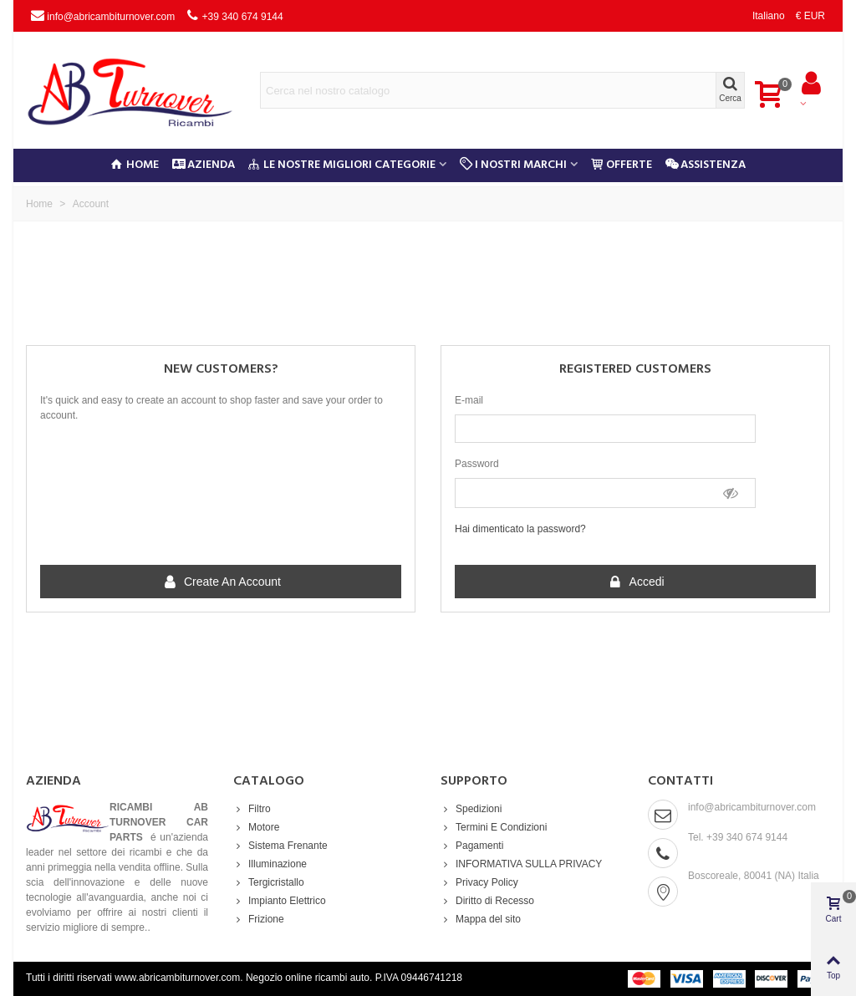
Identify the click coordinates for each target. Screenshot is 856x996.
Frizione (258, 919)
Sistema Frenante (280, 845)
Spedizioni (471, 808)
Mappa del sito (481, 919)
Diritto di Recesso (487, 900)
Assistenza (705, 165)
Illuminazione (270, 864)
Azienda (203, 165)
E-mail (469, 400)
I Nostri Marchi (513, 165)
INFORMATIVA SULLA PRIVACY (521, 864)
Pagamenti (472, 845)
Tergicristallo (268, 882)
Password (477, 464)
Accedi (636, 582)
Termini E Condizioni (494, 827)
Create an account (221, 582)
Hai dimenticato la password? (520, 529)
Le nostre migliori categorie (342, 165)
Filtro (252, 808)
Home (135, 165)
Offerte (621, 165)
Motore (256, 827)
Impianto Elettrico (279, 900)
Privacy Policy (479, 882)
